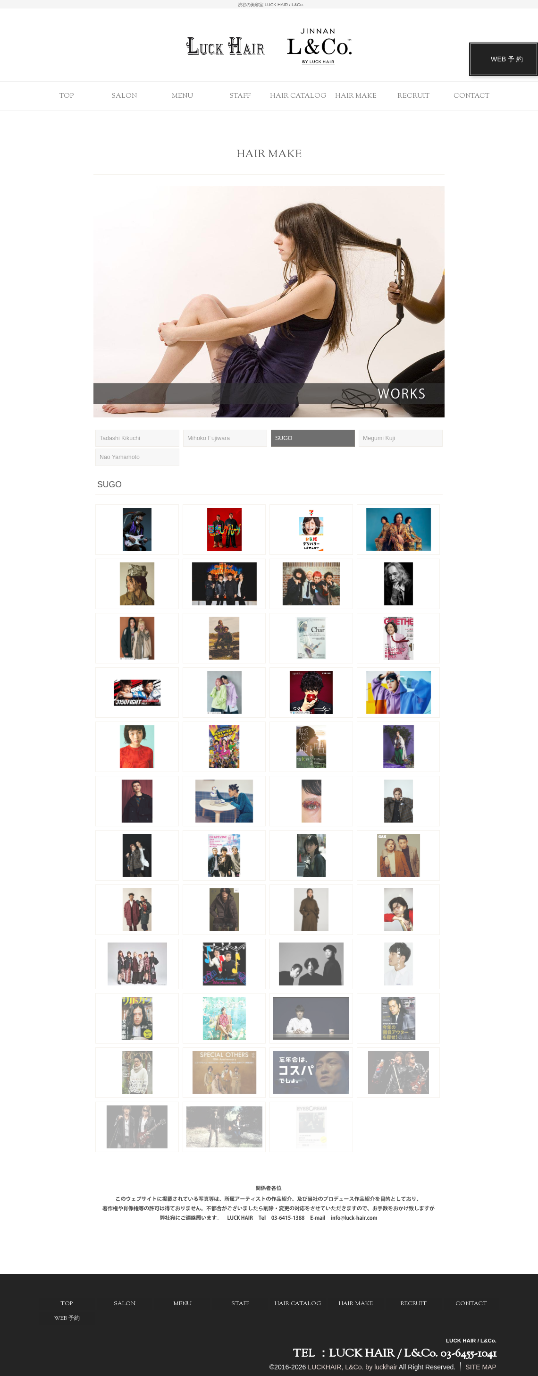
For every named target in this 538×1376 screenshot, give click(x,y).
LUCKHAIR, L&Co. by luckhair (352, 1367)
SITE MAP (480, 1367)
